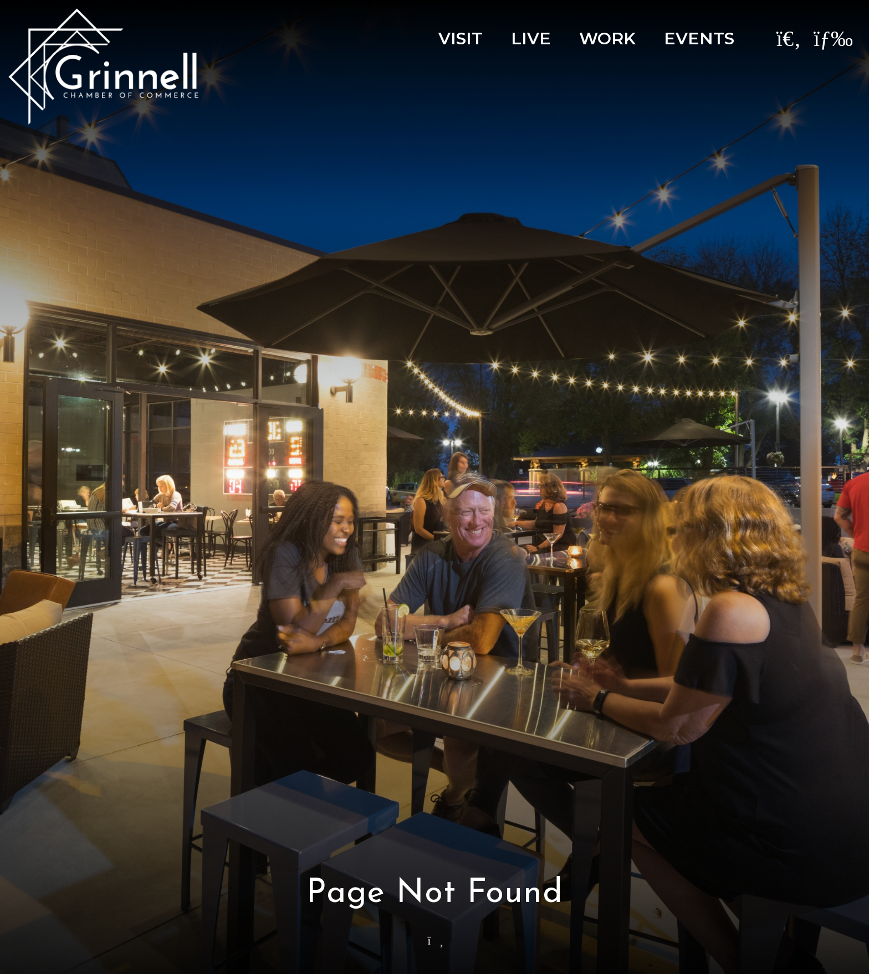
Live (531, 38)
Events (699, 38)
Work (607, 38)
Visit (460, 38)
